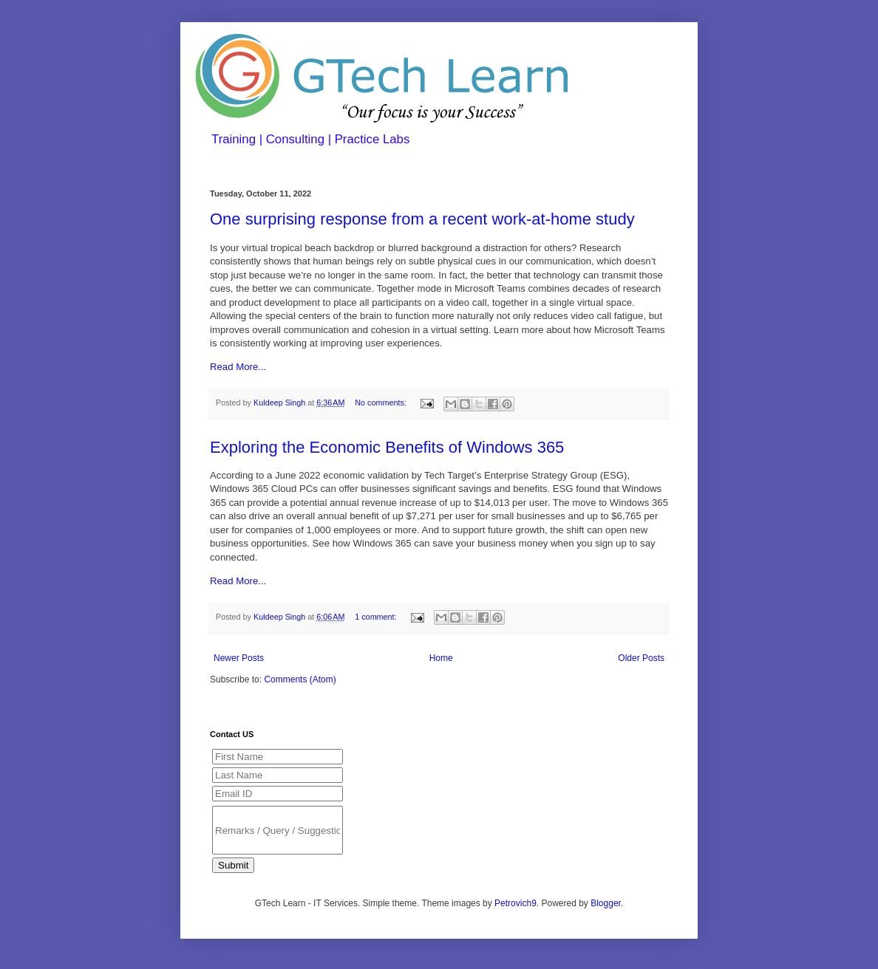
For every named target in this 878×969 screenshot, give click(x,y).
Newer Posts (239, 658)
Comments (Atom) (300, 679)
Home (441, 658)
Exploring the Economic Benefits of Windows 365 (387, 447)
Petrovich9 (515, 903)
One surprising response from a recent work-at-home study (422, 219)
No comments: (382, 402)
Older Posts (641, 658)
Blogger (606, 903)
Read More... (238, 366)
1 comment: (376, 616)
